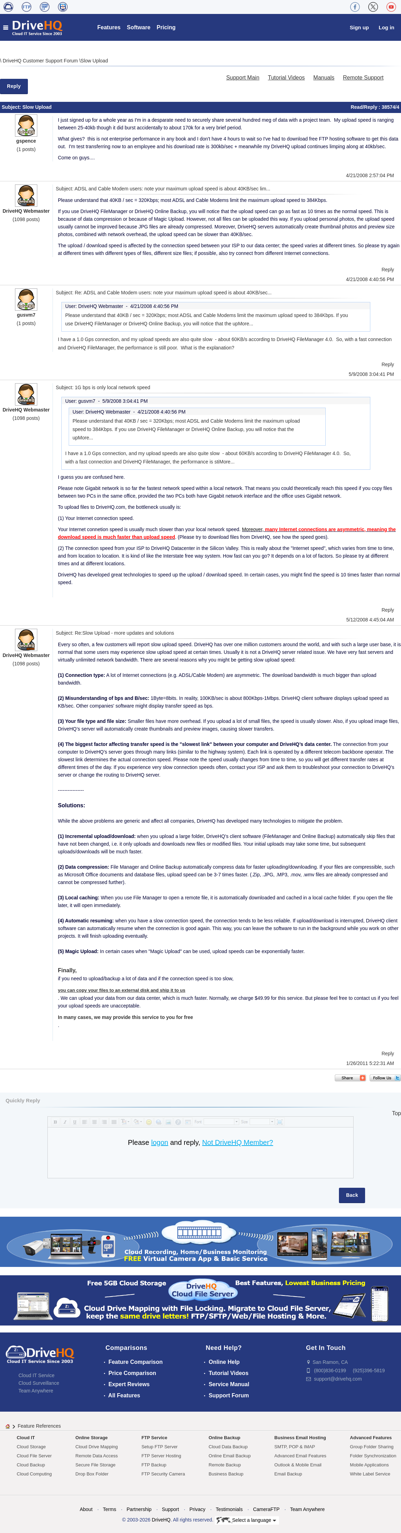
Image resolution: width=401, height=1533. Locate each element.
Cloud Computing (34, 1474)
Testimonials (229, 1509)
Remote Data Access (96, 1455)
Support (170, 1509)
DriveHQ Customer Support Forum (41, 60)
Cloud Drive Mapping (96, 1446)
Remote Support (363, 78)
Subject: (12, 107)
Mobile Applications (369, 1464)
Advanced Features (371, 1437)
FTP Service (154, 1437)
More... (246, 323)
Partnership (139, 1509)
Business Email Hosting (300, 1437)
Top (396, 1113)
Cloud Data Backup (228, 1446)
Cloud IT (26, 1437)
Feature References (39, 1426)
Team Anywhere (35, 1391)
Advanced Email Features (300, 1455)
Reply (14, 86)
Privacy (197, 1509)
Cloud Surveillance (38, 1383)
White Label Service (370, 1474)
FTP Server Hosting (161, 1455)
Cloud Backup (31, 1464)
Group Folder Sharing (372, 1446)
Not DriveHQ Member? (237, 1142)
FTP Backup (154, 1464)
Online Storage (91, 1437)
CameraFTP (266, 1509)
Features (109, 27)
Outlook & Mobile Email (297, 1464)
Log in (386, 27)
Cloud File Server (34, 1455)
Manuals (323, 78)
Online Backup (224, 1437)
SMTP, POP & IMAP (294, 1446)
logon (159, 1142)
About (86, 1509)
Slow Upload (94, 60)
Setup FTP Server (160, 1446)
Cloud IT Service (36, 1375)
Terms (109, 1509)
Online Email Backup (230, 1455)
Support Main (242, 78)
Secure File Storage (95, 1464)
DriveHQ (161, 1520)
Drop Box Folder (91, 1474)
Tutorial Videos (286, 78)
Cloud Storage (31, 1446)
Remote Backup (225, 1464)
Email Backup (288, 1474)
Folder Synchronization (373, 1455)
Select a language (246, 1520)
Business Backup (226, 1474)
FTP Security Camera (163, 1474)
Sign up (359, 27)
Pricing (166, 27)
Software (139, 27)
